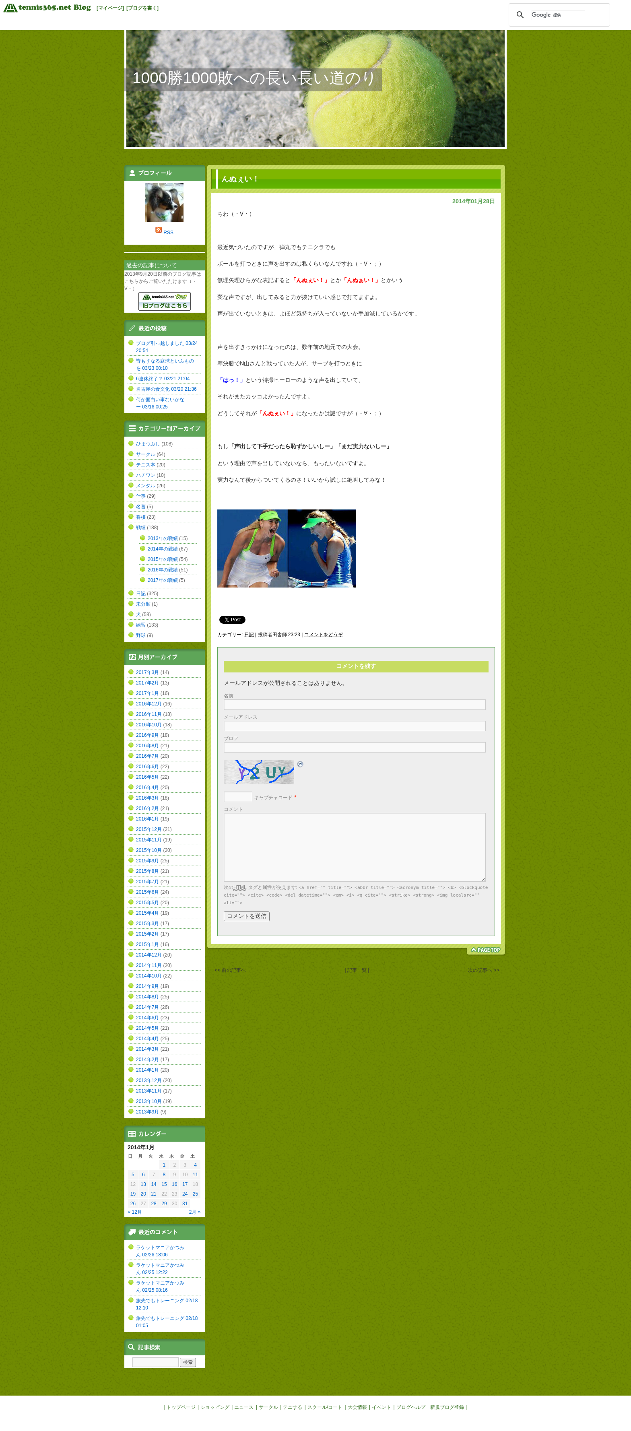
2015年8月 (147, 871)
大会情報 (357, 1407)
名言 (141, 506)
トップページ (181, 1407)
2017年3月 (147, 672)
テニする (292, 1407)
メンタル (145, 486)
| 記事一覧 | (357, 970)
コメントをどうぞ (323, 634)
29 (164, 1203)
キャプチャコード (273, 797)
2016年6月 (147, 766)
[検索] (558, 15)
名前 (228, 696)
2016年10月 (149, 725)
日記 (249, 634)
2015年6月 (147, 892)
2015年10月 (149, 850)
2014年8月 (147, 997)
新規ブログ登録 (447, 1407)
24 (185, 1194)
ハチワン (145, 475)
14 (153, 1184)
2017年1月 (147, 693)
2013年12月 (149, 1080)
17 (185, 1184)
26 (133, 1203)
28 (153, 1203)
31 (185, 1203)
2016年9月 (147, 735)
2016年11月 (149, 714)
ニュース (244, 1407)
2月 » (195, 1212)
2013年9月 (147, 1112)
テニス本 (145, 465)
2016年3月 (147, 798)
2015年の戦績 (163, 559)
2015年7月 (147, 882)
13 (143, 1184)
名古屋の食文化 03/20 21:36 (166, 389)
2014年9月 (147, 986)
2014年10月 (149, 976)
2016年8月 (147, 745)
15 (164, 1184)
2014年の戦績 (163, 549)
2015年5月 (147, 902)
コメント (233, 809)
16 (174, 1184)
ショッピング (214, 1407)
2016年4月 (147, 787)
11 (195, 1174)
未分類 (143, 604)
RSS (168, 232)
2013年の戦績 (163, 538)
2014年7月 (147, 1007)
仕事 (141, 496)
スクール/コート (324, 1407)
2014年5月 (147, 1028)
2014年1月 (147, 1070)
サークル (145, 454)
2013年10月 (149, 1101)
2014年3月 (147, 1049)
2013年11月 (149, 1091)
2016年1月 (147, 819)
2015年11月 (149, 840)
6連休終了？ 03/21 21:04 (163, 378)
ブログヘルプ (410, 1407)
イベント (381, 1407)
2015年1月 (147, 944)
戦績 (141, 527)
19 (133, 1194)
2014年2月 (147, 1059)
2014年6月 (147, 1018)
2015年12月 (149, 829)
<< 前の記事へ (229, 970)
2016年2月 (147, 808)
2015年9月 (147, 861)
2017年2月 (147, 683)
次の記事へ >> (483, 970)
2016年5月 (147, 777)
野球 (141, 635)
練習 (141, 625)
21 (153, 1194)
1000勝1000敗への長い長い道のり (254, 78)
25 (195, 1194)
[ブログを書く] (142, 8)
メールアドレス (241, 717)
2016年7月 (147, 756)
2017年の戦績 (163, 580)
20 (143, 1194)
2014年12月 (149, 955)
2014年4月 (147, 1038)
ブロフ (231, 738)
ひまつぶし (148, 444)
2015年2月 (147, 934)
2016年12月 (149, 704)
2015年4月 (147, 913)
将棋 (141, 517)
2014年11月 (149, 965)
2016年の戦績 (163, 570)
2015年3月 (147, 923)
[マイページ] (110, 8)
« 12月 (135, 1212)
